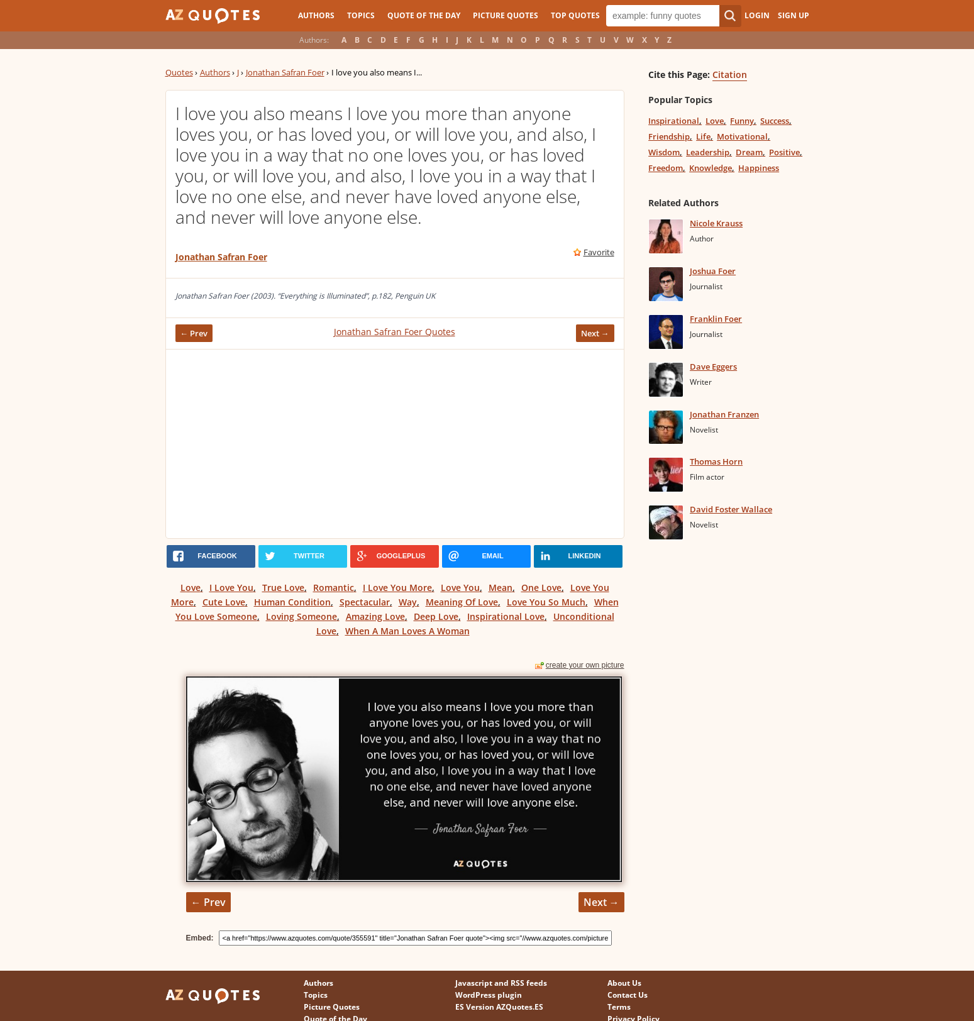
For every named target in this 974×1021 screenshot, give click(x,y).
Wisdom (664, 152)
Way (408, 602)
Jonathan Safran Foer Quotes (394, 332)
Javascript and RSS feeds (501, 983)
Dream (749, 152)
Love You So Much (546, 602)
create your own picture (585, 665)
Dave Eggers (713, 366)
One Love (541, 587)
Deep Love (436, 616)
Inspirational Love (506, 616)
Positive (784, 152)
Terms (619, 1007)
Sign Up (793, 15)
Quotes (179, 72)
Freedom (665, 168)
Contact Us (627, 995)
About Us (624, 983)
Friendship (669, 136)
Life (703, 136)
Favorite (599, 252)
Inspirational (673, 120)
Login (757, 15)
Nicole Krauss (716, 223)
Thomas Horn (716, 461)
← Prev (194, 333)
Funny (742, 120)
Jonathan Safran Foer (285, 72)
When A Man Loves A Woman (407, 631)
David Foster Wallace (731, 509)
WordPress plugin (488, 995)
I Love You (231, 587)
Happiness (758, 168)
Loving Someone (301, 616)
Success (774, 120)
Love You (460, 587)
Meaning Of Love (462, 602)
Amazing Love (375, 616)
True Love (283, 587)
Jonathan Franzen (724, 414)
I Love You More (397, 587)
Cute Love (223, 602)
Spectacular (365, 602)
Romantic (333, 587)
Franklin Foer (716, 318)
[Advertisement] (395, 444)
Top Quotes (575, 15)
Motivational (742, 136)
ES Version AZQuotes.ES (499, 1007)
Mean (500, 587)
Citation (729, 74)
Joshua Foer (713, 271)
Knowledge (710, 168)
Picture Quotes (505, 15)
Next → (595, 333)
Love (190, 587)
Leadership (707, 152)
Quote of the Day (423, 15)
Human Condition (292, 602)
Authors (316, 15)
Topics (361, 15)
